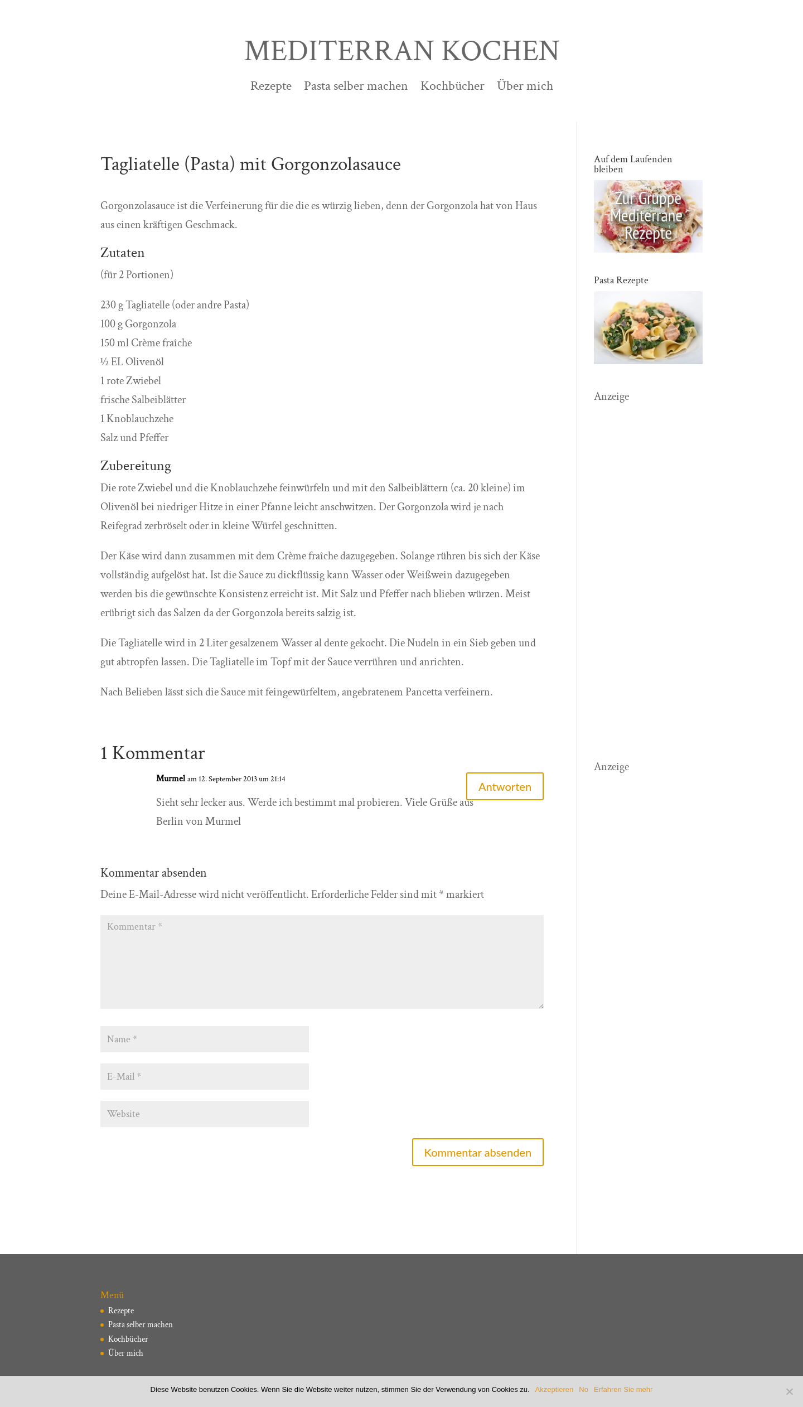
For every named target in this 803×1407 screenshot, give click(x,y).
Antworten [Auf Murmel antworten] (504, 786)
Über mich (525, 88)
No (583, 1389)
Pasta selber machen (356, 88)
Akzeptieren (554, 1389)
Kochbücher (452, 88)
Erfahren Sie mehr (623, 1389)
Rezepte (271, 88)
